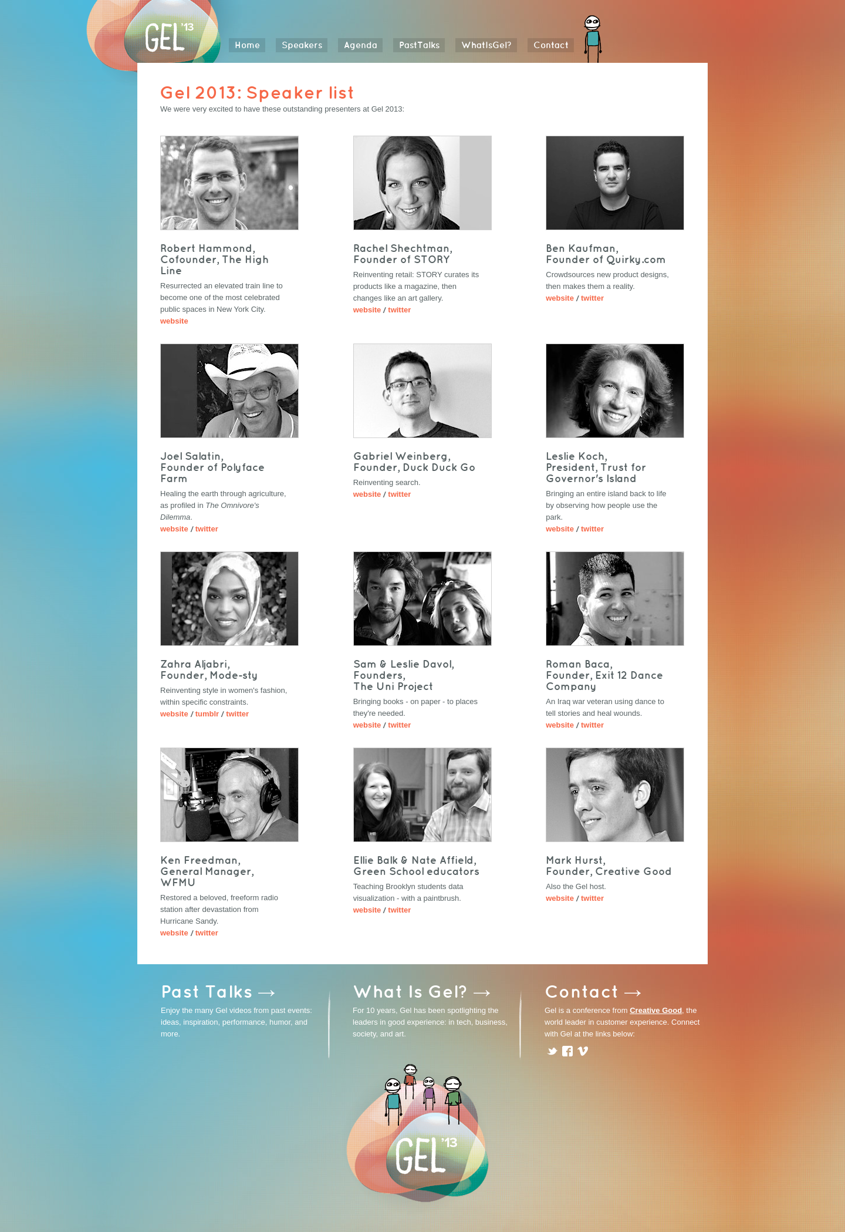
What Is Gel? (410, 991)
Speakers (302, 45)
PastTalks (419, 45)
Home (247, 45)
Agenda (360, 45)
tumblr (207, 713)
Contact (551, 45)
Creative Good (656, 1010)
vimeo (582, 1051)
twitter (399, 309)
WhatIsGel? (486, 45)
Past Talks (207, 991)
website (174, 321)
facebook (567, 1051)
